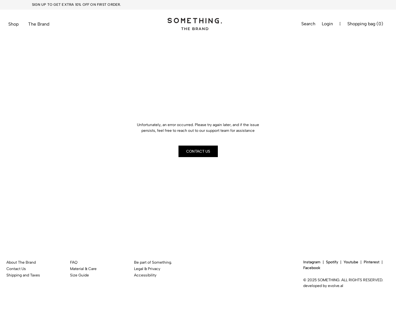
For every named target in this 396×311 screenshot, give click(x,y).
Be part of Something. (153, 262)
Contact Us (16, 269)
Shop (13, 24)
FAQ (73, 262)
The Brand (38, 24)
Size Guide (79, 275)
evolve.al (335, 285)
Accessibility (145, 275)
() (379, 24)
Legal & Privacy (147, 269)
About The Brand (21, 262)
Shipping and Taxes (23, 275)
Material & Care (83, 269)
